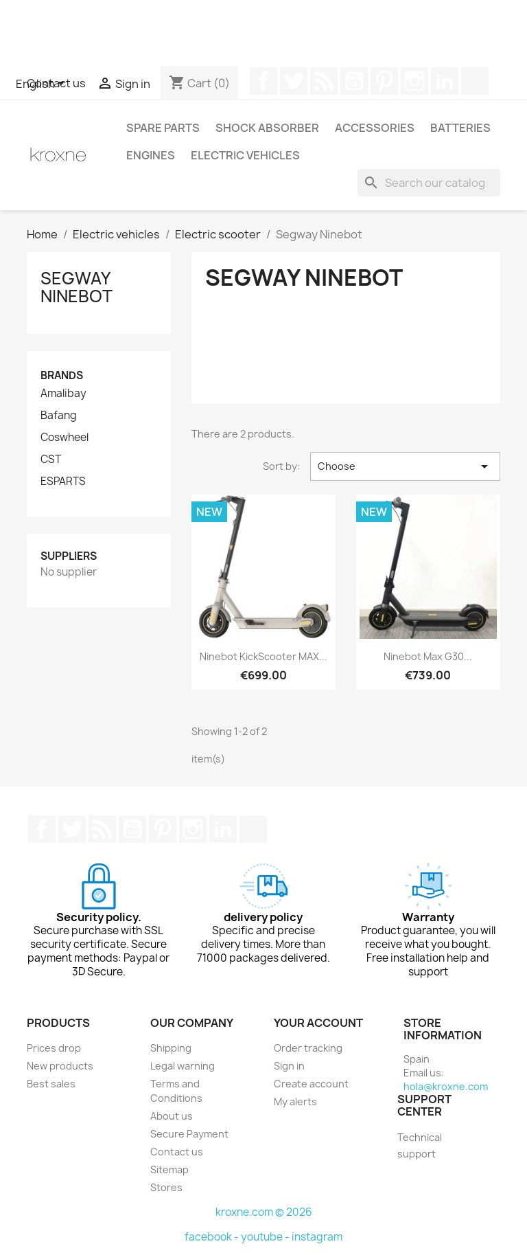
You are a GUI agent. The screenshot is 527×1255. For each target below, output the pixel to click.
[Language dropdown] (42, 84)
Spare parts (163, 127)
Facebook (263, 81)
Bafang (58, 415)
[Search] (429, 182)
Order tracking (308, 1047)
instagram (317, 1237)
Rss (324, 81)
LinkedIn (444, 81)
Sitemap (169, 1169)
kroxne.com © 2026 (263, 1212)
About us (171, 1115)
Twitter (293, 81)
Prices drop (54, 1047)
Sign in (289, 1065)
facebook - (213, 1237)
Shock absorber (267, 127)
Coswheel (64, 437)
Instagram (414, 81)
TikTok (475, 81)
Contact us (176, 1151)
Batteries (460, 127)
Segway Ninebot (76, 287)
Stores (166, 1187)
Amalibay (63, 393)
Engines (150, 155)
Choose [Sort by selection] (405, 466)
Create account (311, 1083)
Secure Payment (189, 1133)
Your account (318, 1022)
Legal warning (182, 1065)
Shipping (170, 1047)
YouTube (354, 81)
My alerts (295, 1101)
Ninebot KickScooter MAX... (263, 656)
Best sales (51, 1083)
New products (60, 1065)
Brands (61, 375)
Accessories (374, 127)
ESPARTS (63, 481)
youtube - (266, 1237)
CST (50, 459)
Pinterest (384, 81)
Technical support (419, 1145)
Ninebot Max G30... (428, 656)
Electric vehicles (245, 155)
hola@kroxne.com (445, 1086)
